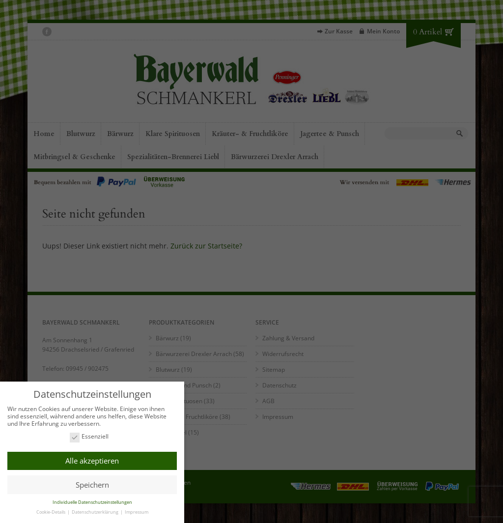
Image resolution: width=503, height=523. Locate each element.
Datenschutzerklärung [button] (95, 512)
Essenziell (89, 437)
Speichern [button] (92, 485)
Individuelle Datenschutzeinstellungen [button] (92, 502)
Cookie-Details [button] (51, 512)
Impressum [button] (136, 512)
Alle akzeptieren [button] (92, 461)
